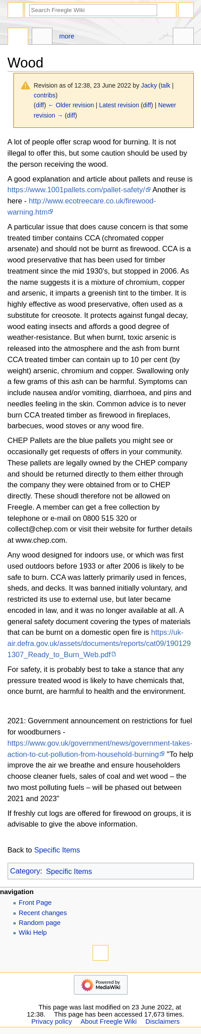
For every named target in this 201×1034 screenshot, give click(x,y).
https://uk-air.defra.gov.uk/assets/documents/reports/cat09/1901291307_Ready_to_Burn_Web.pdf (99, 643)
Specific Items (57, 850)
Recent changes (43, 912)
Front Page (35, 902)
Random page (40, 922)
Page (18, 37)
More (66, 36)
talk (166, 85)
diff (40, 105)
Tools (183, 37)
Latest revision (119, 105)
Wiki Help (33, 932)
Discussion (42, 37)
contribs (45, 95)
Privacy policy (51, 1021)
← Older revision (71, 105)
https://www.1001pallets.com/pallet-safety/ (76, 190)
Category (25, 871)
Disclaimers (162, 1021)
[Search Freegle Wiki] (93, 10)
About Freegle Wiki (109, 1021)
